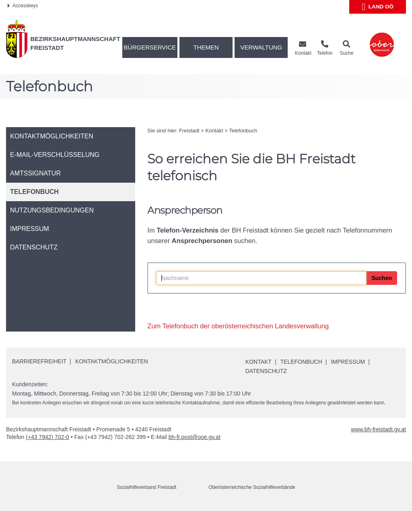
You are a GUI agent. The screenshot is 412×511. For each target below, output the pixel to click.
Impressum (348, 362)
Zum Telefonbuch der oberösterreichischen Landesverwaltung (238, 326)
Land (377, 7)
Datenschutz (266, 371)
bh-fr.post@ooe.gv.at (194, 437)
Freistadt (189, 131)
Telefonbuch (243, 131)
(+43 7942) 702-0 (47, 437)
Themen (205, 47)
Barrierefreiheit (39, 361)
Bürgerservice (150, 47)
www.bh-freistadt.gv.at (378, 429)
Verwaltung (261, 47)
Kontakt (214, 131)
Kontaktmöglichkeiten (111, 361)
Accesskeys (23, 5)
